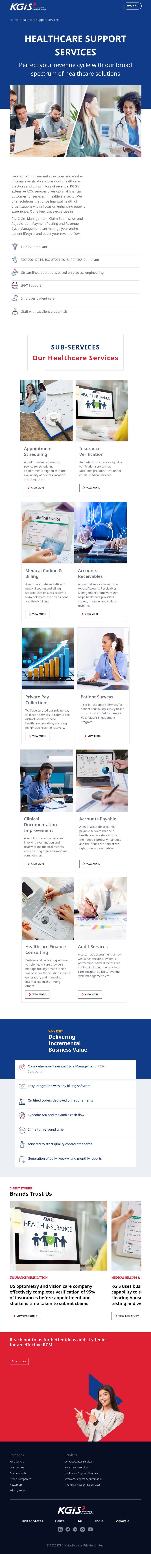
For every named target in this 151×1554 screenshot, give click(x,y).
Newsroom (16, 1484)
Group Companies (20, 1479)
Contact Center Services (79, 1461)
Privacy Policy (18, 1490)
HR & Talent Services (77, 1467)
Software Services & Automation (84, 1479)
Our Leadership (19, 1473)
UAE (80, 1521)
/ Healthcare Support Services (39, 20)
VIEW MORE (36, 487)
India (99, 1521)
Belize (60, 1521)
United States (32, 1521)
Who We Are (17, 1461)
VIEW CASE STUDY (25, 1316)
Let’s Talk (19, 1361)
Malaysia (122, 1521)
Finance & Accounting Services (82, 1484)
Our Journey (17, 1467)
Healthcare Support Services (81, 1473)
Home (14, 20)
